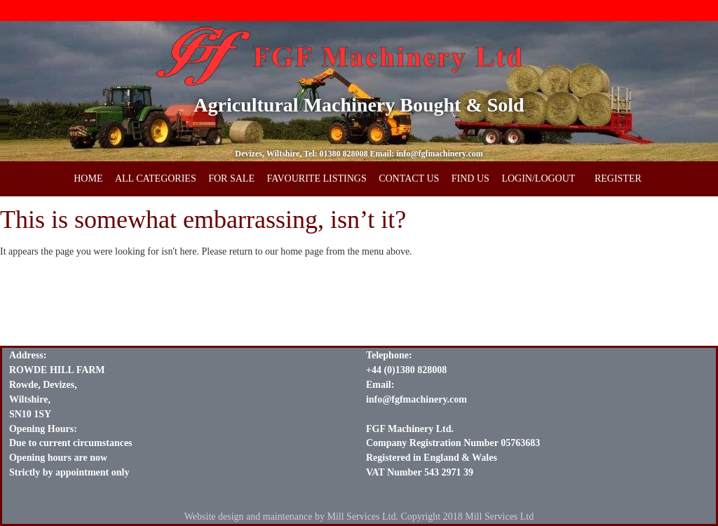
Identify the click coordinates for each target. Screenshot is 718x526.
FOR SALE (231, 178)
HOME (88, 178)
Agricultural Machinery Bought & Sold (359, 105)
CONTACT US (409, 178)
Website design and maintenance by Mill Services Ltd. (291, 516)
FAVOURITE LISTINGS (316, 178)
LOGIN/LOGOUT (538, 178)
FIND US (470, 178)
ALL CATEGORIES (155, 178)
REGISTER (618, 178)
